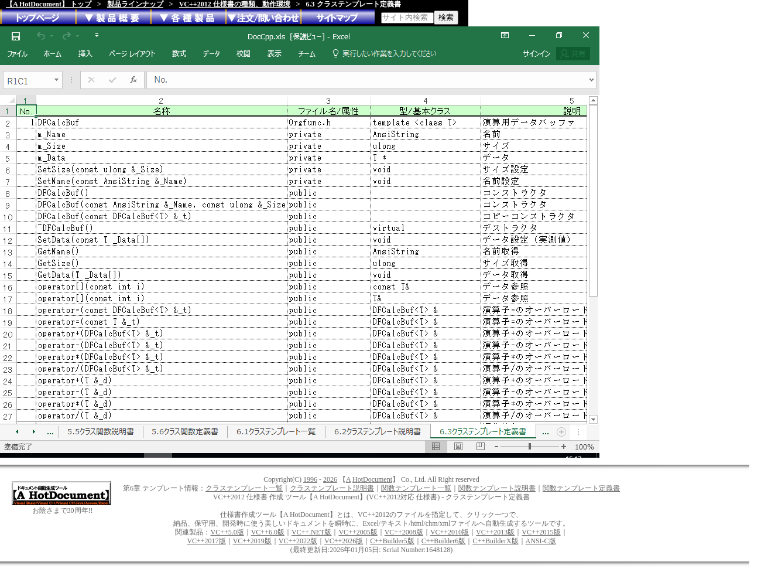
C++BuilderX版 (495, 541)
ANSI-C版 (541, 541)
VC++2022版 (298, 541)
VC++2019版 (252, 541)
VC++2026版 (343, 541)
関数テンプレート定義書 (581, 488)
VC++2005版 (357, 532)
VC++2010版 (449, 532)
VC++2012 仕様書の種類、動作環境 (234, 4)
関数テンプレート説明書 (497, 488)
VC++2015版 (541, 532)
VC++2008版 (404, 532)
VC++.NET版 (312, 532)
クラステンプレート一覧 (244, 488)
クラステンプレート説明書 (332, 488)
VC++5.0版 (227, 532)
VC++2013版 (495, 532)
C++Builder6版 (443, 541)
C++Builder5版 (392, 541)
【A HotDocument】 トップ (48, 4)
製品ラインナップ (135, 4)
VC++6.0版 (267, 532)
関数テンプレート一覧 (416, 488)
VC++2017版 (206, 541)
